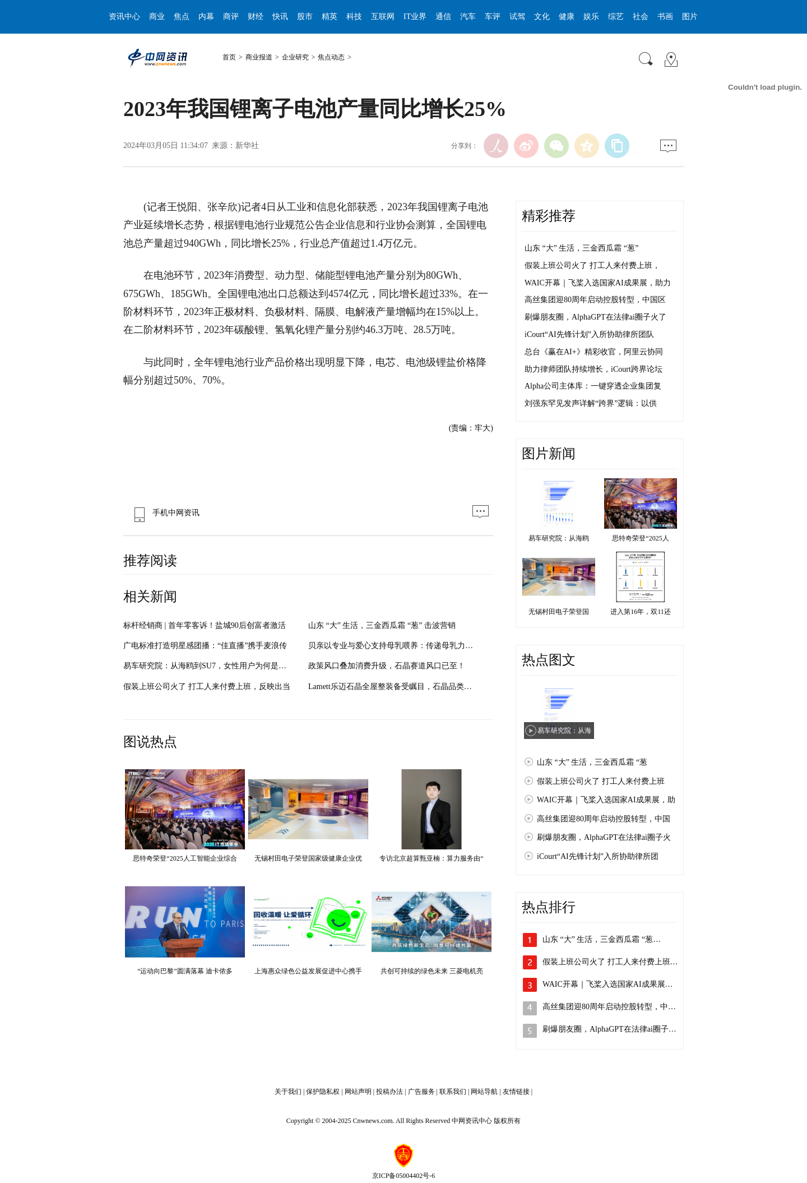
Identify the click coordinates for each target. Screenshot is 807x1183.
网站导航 (484, 1092)
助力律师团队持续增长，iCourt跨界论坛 (593, 369)
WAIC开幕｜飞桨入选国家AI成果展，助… (615, 984)
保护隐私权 (323, 1092)
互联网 (383, 16)
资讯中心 (124, 16)
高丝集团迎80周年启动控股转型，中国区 (595, 299)
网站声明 (358, 1092)
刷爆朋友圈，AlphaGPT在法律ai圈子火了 (595, 317)
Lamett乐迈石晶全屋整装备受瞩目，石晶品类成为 (394, 686)
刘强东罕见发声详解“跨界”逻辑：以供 (591, 403)
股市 (305, 16)
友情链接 (516, 1092)
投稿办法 (389, 1092)
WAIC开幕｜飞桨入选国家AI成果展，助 (606, 800)
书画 (665, 16)
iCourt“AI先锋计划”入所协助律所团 (597, 856)
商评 (231, 16)
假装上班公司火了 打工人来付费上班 (601, 781)
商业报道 (258, 57)
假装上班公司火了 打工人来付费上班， (592, 265)
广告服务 (421, 1092)
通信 (443, 16)
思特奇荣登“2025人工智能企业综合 (184, 858)
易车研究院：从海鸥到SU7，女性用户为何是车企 (208, 666)
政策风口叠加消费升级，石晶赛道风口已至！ (386, 666)
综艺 (616, 16)
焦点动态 (331, 57)
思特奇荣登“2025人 (640, 538)
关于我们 (288, 1092)
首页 (229, 57)
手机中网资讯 (164, 513)
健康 (566, 16)
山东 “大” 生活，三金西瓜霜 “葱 (592, 762)
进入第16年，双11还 (640, 612)
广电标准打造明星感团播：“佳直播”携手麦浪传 (205, 645)
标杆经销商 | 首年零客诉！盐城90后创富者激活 (204, 625)
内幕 (206, 16)
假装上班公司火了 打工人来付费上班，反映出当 (206, 686)
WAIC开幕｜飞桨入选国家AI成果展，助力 (598, 283)
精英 (329, 16)
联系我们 (452, 1092)
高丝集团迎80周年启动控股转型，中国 (603, 819)
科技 (354, 16)
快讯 (280, 16)
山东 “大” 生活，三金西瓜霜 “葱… (601, 939)
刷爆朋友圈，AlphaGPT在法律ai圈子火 (604, 837)
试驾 (517, 16)
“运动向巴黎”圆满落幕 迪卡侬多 (185, 971)
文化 (542, 16)
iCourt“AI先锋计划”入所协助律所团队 (589, 334)
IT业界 (415, 16)
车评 (492, 16)
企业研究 (295, 57)
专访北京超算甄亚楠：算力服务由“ (431, 858)
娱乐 (591, 16)
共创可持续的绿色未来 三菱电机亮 (432, 971)
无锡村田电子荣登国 (558, 612)
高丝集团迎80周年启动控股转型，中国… (613, 1006)
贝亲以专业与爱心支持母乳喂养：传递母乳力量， (394, 645)
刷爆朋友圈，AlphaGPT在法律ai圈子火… (613, 1029)
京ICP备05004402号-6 (403, 1176)
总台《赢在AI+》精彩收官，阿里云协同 (594, 352)
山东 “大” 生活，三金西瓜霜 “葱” (581, 248)
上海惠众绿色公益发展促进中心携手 (308, 971)
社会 (640, 16)
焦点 (181, 16)
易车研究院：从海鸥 (558, 538)
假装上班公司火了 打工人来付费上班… (610, 962)
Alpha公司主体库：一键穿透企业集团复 (593, 386)
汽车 (468, 16)
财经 (255, 16)
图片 (690, 16)
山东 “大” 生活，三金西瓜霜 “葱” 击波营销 (382, 625)
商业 (157, 16)
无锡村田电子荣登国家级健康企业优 (308, 858)
